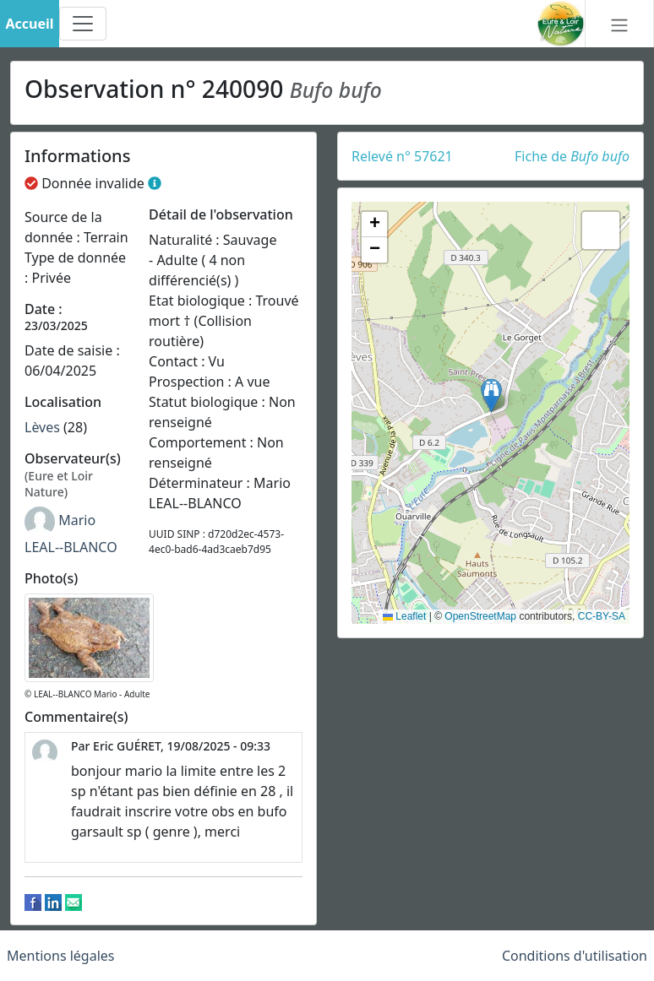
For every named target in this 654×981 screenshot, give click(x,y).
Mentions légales (61, 955)
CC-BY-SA (601, 616)
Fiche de (572, 156)
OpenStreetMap (480, 616)
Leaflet (404, 616)
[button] (491, 395)
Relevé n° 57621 (402, 156)
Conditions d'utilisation (574, 955)
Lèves (42, 427)
